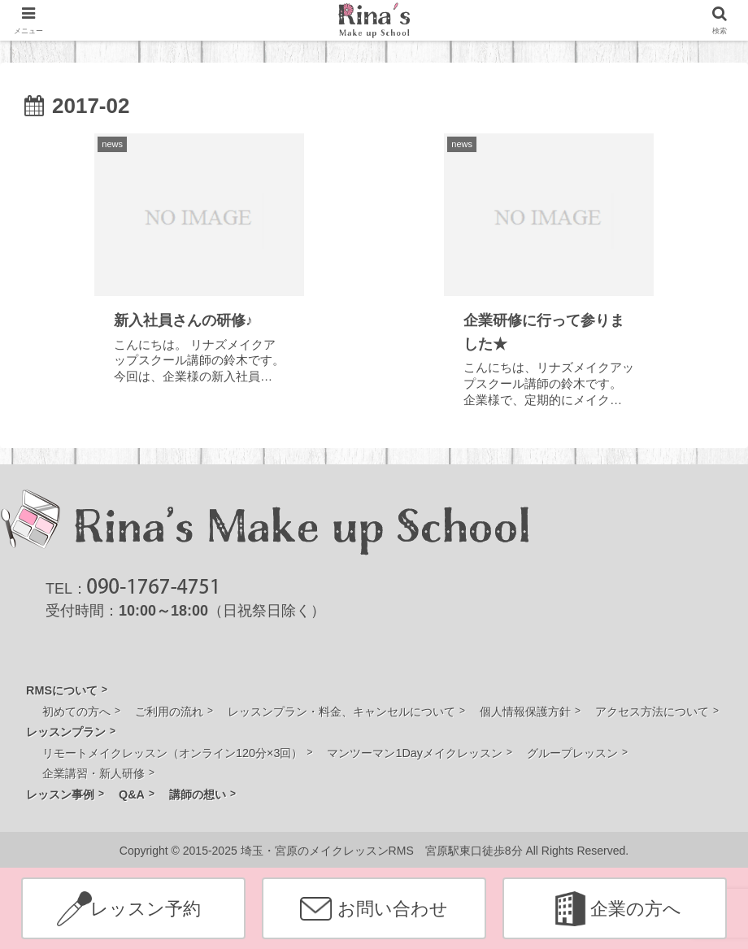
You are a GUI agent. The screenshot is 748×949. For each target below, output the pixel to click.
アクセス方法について (652, 711)
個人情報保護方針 (525, 711)
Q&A (132, 794)
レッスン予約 (145, 909)
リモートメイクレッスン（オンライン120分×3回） (172, 753)
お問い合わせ (392, 909)
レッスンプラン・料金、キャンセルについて (341, 711)
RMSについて (62, 690)
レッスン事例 (60, 794)
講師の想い (197, 794)
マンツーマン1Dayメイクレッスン (414, 753)
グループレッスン (572, 753)
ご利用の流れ (169, 711)
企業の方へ (635, 909)
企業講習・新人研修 (93, 773)
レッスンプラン (66, 731)
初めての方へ (76, 711)
